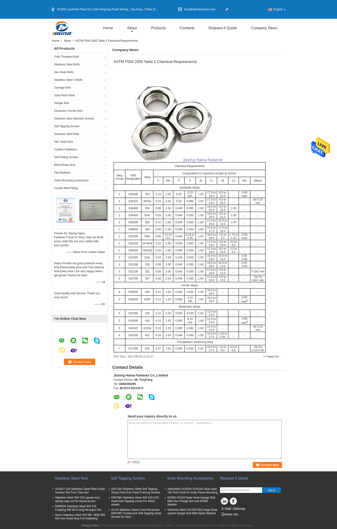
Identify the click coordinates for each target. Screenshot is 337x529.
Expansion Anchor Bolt (68, 110)
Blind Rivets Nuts (64, 165)
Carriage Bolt (62, 87)
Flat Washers (62, 172)
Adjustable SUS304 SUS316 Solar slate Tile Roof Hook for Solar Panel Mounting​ (192, 490)
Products (158, 28)
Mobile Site (229, 514)
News (67, 40)
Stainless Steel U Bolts (68, 80)
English (279, 9)
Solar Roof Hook (64, 95)
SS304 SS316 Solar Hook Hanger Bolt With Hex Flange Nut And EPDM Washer (191, 501)
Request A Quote (223, 28)
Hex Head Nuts (63, 141)
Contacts (187, 28)
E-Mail (226, 508)
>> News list (270, 356)
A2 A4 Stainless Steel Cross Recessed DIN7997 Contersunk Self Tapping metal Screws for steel (136, 513)
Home (108, 28)
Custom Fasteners (65, 149)
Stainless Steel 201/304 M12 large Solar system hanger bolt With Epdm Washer (192, 511)
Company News (264, 28)
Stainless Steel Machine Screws (74, 118)
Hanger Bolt (61, 103)
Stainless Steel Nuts (66, 134)
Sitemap (239, 508)
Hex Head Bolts (63, 72)
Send (271, 490)
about (132, 28)
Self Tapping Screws (67, 126)
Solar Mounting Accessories (71, 180)
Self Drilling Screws (66, 157)
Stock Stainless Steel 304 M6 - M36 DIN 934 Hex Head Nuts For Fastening (80, 516)
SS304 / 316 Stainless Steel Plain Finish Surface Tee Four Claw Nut (80, 490)
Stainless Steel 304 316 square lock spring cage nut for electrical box (78, 499)
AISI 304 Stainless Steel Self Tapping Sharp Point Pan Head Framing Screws (135, 490)
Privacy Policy (90, 525)
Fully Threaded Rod (66, 56)
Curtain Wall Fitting (66, 188)
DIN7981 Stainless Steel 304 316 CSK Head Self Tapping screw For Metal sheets (135, 501)
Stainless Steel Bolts (67, 64)
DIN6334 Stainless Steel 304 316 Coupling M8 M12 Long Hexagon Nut (78, 508)
